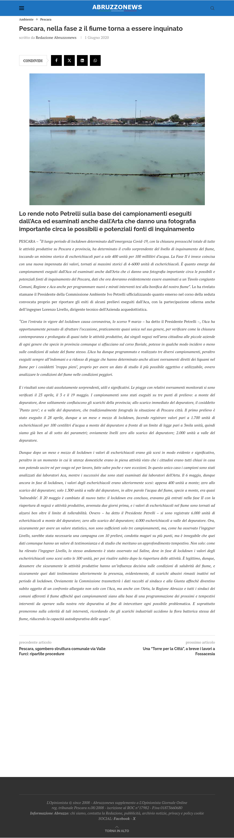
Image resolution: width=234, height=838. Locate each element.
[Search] (212, 8)
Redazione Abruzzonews (56, 37)
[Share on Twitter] (69, 60)
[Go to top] (117, 830)
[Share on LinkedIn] (82, 60)
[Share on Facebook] (56, 60)
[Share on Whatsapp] (95, 60)
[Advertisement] (117, 715)
